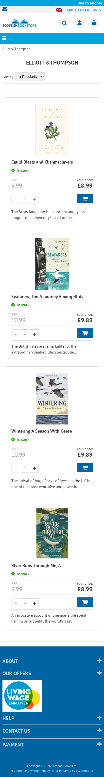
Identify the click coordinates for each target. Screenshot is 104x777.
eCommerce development (28, 771)
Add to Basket (85, 198)
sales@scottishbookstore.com (5, 9)
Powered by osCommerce (76, 771)
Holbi (54, 771)
